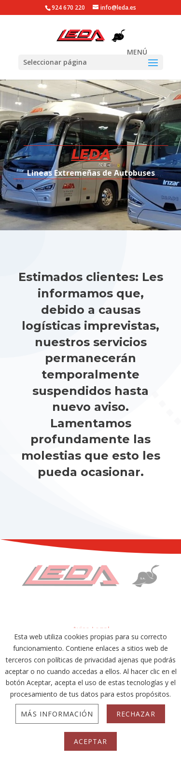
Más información (57, 713)
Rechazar (135, 713)
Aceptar (90, 741)
